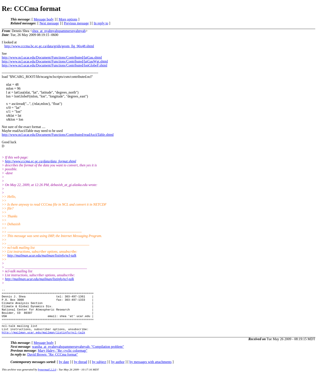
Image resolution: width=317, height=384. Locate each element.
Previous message (76, 23)
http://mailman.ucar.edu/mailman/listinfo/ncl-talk (41, 255)
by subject (99, 371)
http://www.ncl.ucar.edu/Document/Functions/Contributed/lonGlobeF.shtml (54, 65)
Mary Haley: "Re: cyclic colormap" (62, 360)
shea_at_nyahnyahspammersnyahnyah (58, 31)
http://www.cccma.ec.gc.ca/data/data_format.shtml (40, 161)
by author (117, 371)
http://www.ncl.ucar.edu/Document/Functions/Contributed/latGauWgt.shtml (55, 61)
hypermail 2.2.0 (47, 378)
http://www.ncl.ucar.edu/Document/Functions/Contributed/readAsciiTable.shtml (58, 135)
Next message (49, 23)
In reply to (101, 23)
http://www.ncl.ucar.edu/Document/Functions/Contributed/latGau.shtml (52, 57)
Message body (44, 19)
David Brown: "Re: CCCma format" (52, 363)
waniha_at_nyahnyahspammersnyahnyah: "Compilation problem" (78, 356)
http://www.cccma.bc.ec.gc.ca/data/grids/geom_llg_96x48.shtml (49, 46)
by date (64, 371)
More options (68, 19)
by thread (80, 371)
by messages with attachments (151, 371)
